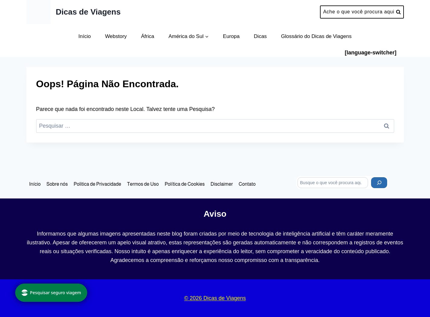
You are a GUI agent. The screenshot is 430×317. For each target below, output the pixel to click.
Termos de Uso (143, 184)
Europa (231, 36)
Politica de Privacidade (97, 184)
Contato (247, 184)
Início (84, 36)
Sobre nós (57, 184)
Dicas (260, 36)
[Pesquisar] (379, 182)
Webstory (116, 36)
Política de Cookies (185, 184)
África (147, 36)
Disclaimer (222, 184)
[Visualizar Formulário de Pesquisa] (362, 12)
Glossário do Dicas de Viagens (316, 36)
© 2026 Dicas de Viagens (215, 298)
